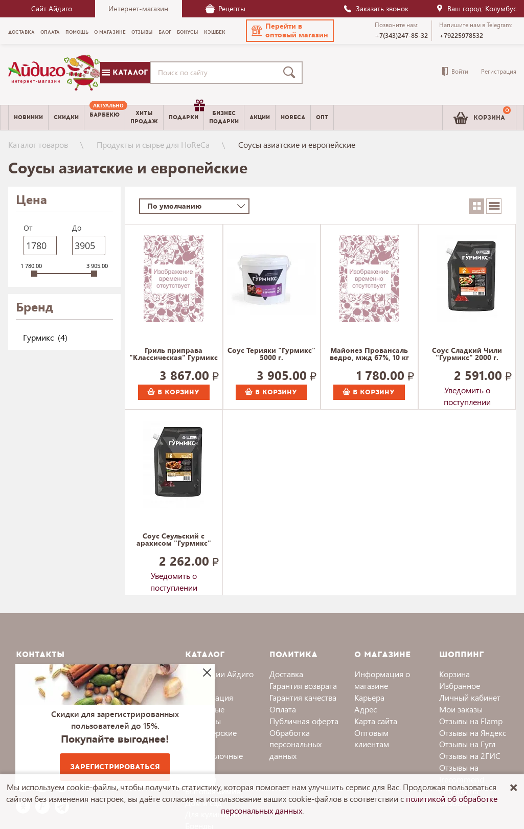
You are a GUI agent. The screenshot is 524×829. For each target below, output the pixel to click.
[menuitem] (104, 117)
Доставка (286, 673)
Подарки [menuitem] (186, 113)
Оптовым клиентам (371, 738)
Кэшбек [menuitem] (214, 32)
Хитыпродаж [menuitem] (144, 117)
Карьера (369, 697)
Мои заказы (461, 709)
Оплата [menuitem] (50, 32)
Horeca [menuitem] (293, 117)
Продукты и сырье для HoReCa (153, 144)
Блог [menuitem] (164, 32)
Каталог (125, 72)
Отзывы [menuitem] (142, 32)
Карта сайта (375, 720)
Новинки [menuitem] (28, 117)
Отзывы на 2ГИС (469, 755)
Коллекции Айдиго (219, 673)
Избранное (459, 685)
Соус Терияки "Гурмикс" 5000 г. (271, 354)
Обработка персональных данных (295, 744)
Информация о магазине (382, 679)
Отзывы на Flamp (471, 720)
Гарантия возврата (303, 685)
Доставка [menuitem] (21, 32)
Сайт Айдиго (51, 8)
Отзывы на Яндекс (472, 732)
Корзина (454, 673)
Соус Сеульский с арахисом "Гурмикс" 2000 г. (173, 540)
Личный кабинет (469, 697)
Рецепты (225, 8)
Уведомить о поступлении (467, 392)
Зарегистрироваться (115, 766)
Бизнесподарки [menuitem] (224, 117)
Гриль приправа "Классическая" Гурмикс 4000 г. (173, 354)
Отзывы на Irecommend (461, 773)
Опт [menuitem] (322, 117)
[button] (290, 30)
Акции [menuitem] (259, 117)
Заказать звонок (375, 8)
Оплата (282, 709)
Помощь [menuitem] (76, 32)
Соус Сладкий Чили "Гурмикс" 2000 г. (467, 354)
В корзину (173, 392)
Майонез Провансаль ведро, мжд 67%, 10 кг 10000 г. (369, 354)
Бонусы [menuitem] (187, 32)
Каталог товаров (38, 144)
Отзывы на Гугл (467, 743)
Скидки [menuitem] (66, 117)
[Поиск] (291, 72)
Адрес (365, 709)
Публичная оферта (303, 720)
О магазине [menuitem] (110, 32)
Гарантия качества (302, 697)
